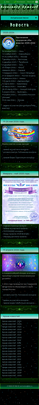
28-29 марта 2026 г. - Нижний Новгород (19, 89)
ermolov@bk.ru (26, 386)
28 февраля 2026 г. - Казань (13, 78)
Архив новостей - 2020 (12, 337)
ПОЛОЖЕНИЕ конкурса (13, 231)
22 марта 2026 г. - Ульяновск (14, 86)
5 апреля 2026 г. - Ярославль (14, 92)
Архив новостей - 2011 (11, 362)
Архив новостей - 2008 (12, 370)
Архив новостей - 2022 (12, 332)
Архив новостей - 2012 (11, 359)
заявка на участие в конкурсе (15, 149)
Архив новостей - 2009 (12, 367)
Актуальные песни (24, 17)
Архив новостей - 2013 (11, 356)
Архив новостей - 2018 (11, 343)
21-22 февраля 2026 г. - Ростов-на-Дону (18, 76)
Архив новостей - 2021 (11, 335)
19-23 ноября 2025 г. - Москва (14, 57)
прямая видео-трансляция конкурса (18, 157)
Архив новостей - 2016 (11, 348)
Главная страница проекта (14, 226)
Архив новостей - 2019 (11, 340)
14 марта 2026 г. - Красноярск (14, 84)
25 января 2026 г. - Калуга (13, 67)
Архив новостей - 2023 (11, 329)
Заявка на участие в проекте (15, 228)
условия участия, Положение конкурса (19, 152)
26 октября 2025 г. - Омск (13, 51)
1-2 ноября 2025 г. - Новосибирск (16, 54)
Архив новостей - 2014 (11, 354)
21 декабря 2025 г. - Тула (12, 65)
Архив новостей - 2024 (11, 327)
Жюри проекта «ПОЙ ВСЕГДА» (16, 234)
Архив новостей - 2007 (11, 373)
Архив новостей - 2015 (11, 351)
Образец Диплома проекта (14, 236)
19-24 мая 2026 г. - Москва (13, 100)
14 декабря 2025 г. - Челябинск (15, 62)
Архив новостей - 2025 (11, 324)
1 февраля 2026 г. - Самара (13, 70)
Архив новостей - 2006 (12, 375)
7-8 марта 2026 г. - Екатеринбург (16, 81)
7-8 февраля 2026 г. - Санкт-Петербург (18, 73)
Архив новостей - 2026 (11, 321)
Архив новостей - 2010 (11, 365)
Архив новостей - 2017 (11, 346)
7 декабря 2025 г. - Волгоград (14, 59)
